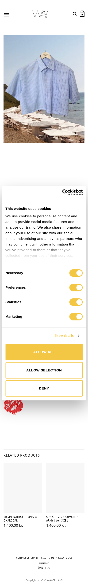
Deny (44, 388)
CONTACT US (22, 557)
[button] (7, 14)
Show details (63, 336)
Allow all (44, 352)
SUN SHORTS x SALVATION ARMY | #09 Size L (62, 518)
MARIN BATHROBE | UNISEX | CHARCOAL (21, 518)
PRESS (43, 557)
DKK (40, 568)
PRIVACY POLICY (64, 557)
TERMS (50, 557)
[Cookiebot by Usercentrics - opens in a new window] (63, 192)
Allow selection (44, 370)
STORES (34, 557)
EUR (47, 568)
